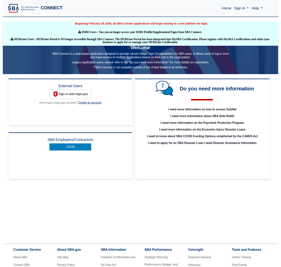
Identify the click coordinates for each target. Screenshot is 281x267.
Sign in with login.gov (70, 94)
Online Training (241, 257)
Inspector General (199, 257)
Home (226, 8)
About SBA (20, 257)
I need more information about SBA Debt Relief (202, 116)
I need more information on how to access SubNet (202, 109)
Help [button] (256, 8)
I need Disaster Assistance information (230, 143)
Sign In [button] (240, 8)
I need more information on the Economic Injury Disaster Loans (202, 129)
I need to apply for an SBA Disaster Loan (175, 143)
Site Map (62, 257)
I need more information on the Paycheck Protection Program (202, 122)
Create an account (89, 102)
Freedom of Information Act (118, 257)
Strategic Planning (156, 257)
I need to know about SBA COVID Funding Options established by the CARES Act (202, 136)
